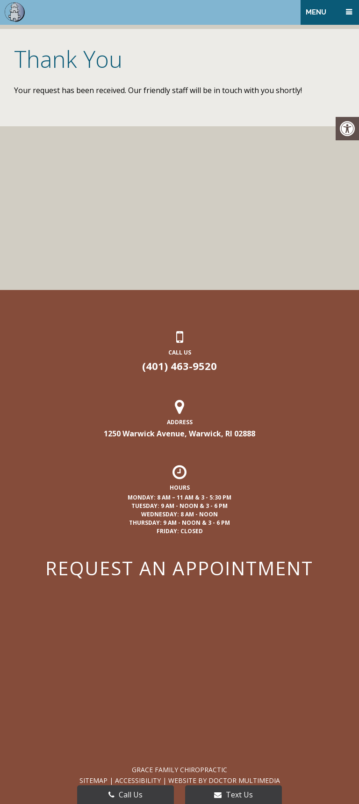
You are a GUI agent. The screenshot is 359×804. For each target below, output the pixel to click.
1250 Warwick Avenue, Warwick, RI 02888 (179, 433)
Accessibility (138, 780)
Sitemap (93, 780)
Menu (316, 12)
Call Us (125, 795)
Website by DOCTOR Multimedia (224, 780)
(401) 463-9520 (179, 366)
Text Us (233, 795)
